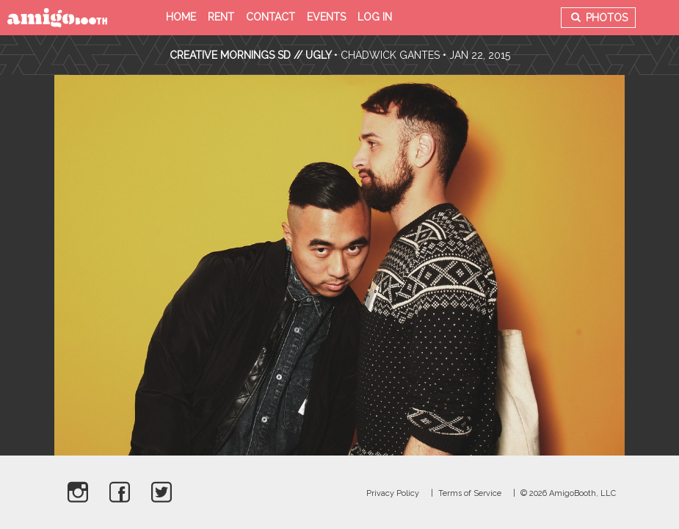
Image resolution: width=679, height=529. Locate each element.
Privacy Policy (392, 493)
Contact (270, 17)
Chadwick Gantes (390, 55)
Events (326, 17)
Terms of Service (469, 493)
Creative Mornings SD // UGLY (250, 55)
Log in (374, 17)
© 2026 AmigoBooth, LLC (568, 493)
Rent (221, 17)
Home (181, 17)
